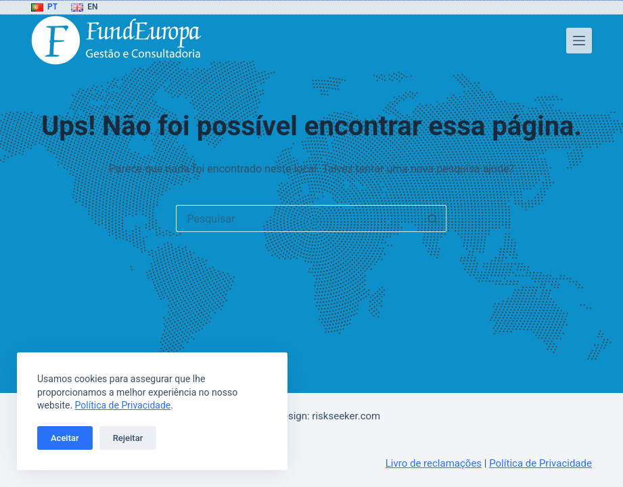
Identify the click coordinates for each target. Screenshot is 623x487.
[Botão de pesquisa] (432, 218)
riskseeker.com (346, 416)
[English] (84, 7)
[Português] (44, 7)
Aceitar (65, 438)
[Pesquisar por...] (297, 218)
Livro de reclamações (434, 463)
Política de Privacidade (123, 405)
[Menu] (579, 40)
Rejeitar (128, 438)
